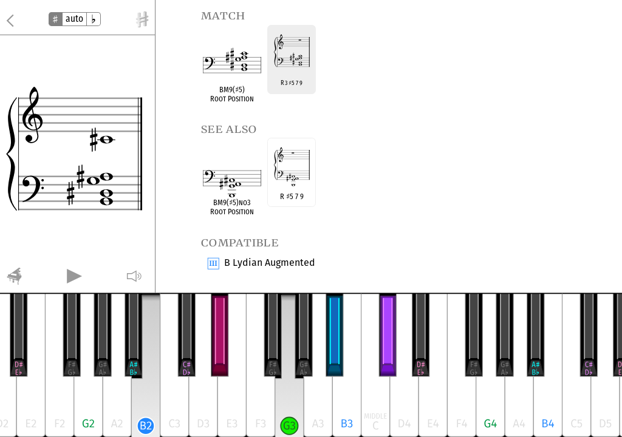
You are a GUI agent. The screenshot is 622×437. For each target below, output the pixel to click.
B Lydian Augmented (269, 263)
